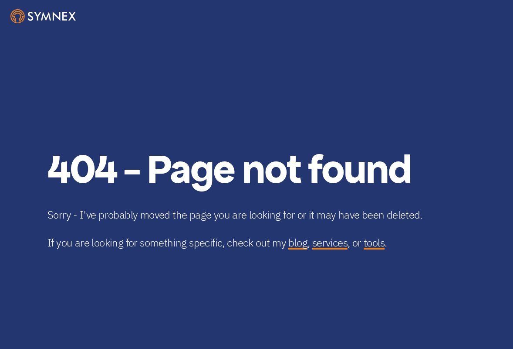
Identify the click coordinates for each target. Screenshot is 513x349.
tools (374, 243)
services (330, 243)
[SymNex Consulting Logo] (43, 16)
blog (297, 243)
